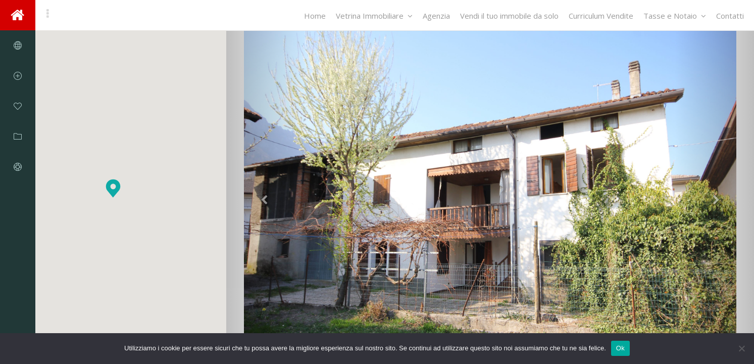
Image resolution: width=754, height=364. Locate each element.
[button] (113, 188)
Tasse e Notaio (674, 16)
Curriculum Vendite (601, 16)
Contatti (730, 16)
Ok (620, 348)
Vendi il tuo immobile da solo (509, 16)
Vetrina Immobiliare (374, 16)
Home (315, 16)
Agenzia (436, 16)
